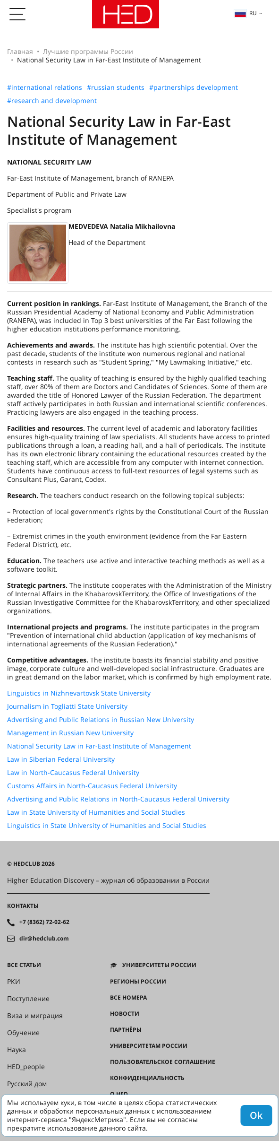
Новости (124, 1014)
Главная (20, 51)
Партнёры (126, 1030)
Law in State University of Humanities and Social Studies (96, 812)
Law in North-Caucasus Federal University (73, 772)
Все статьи (24, 965)
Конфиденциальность (147, 1078)
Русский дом (27, 1084)
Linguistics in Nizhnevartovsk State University (79, 693)
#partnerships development (193, 87)
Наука (16, 1049)
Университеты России (159, 965)
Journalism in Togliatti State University (67, 706)
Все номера (128, 998)
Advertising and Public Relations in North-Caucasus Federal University (118, 799)
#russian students (115, 87)
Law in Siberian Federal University (61, 759)
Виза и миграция (35, 1015)
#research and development (52, 100)
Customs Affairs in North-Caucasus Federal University (92, 786)
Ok (256, 1115)
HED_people (26, 1067)
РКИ (13, 981)
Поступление (28, 998)
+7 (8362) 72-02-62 (44, 922)
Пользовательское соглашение (162, 1062)
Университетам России (148, 1046)
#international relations (44, 87)
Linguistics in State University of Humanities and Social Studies (106, 825)
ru (245, 13)
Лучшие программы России (88, 51)
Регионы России (138, 981)
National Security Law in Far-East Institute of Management (99, 746)
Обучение (23, 1032)
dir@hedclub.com (44, 938)
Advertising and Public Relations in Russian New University (100, 719)
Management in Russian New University (70, 733)
